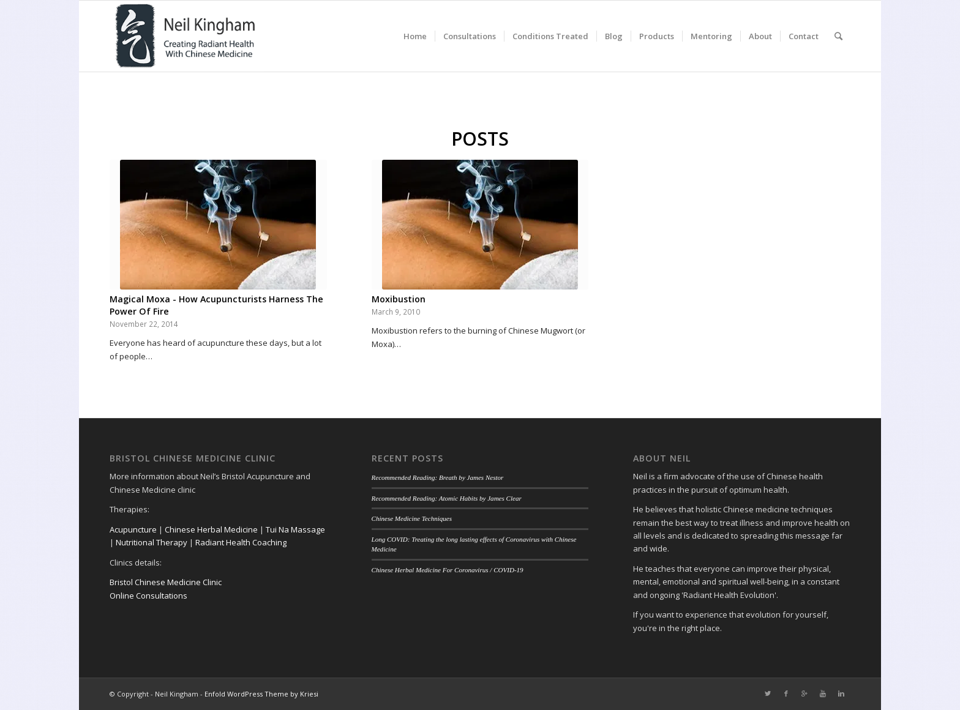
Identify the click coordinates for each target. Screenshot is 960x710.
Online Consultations (148, 595)
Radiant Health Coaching (241, 542)
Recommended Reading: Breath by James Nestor (438, 477)
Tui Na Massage (295, 529)
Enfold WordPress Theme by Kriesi (261, 693)
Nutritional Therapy (151, 542)
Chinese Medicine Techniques (412, 518)
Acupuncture (133, 529)
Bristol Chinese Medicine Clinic (166, 582)
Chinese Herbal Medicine (211, 529)
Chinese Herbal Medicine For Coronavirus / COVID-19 (447, 570)
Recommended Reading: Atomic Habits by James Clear (447, 498)
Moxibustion (399, 299)
